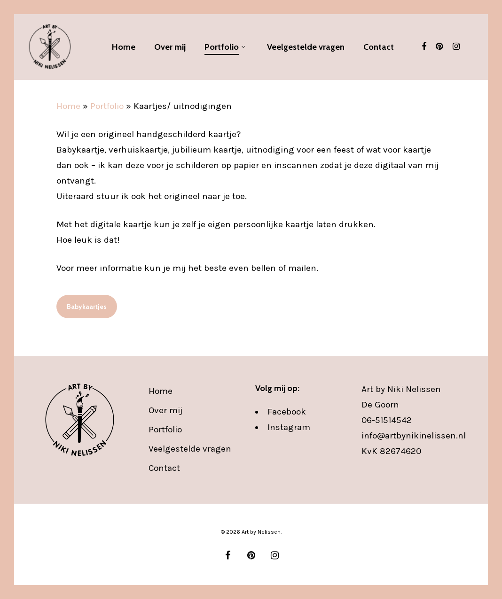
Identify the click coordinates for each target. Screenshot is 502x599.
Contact (164, 468)
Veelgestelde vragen (190, 449)
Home (68, 106)
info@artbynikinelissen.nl (413, 435)
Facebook (286, 412)
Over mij (165, 410)
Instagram (288, 427)
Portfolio (107, 106)
